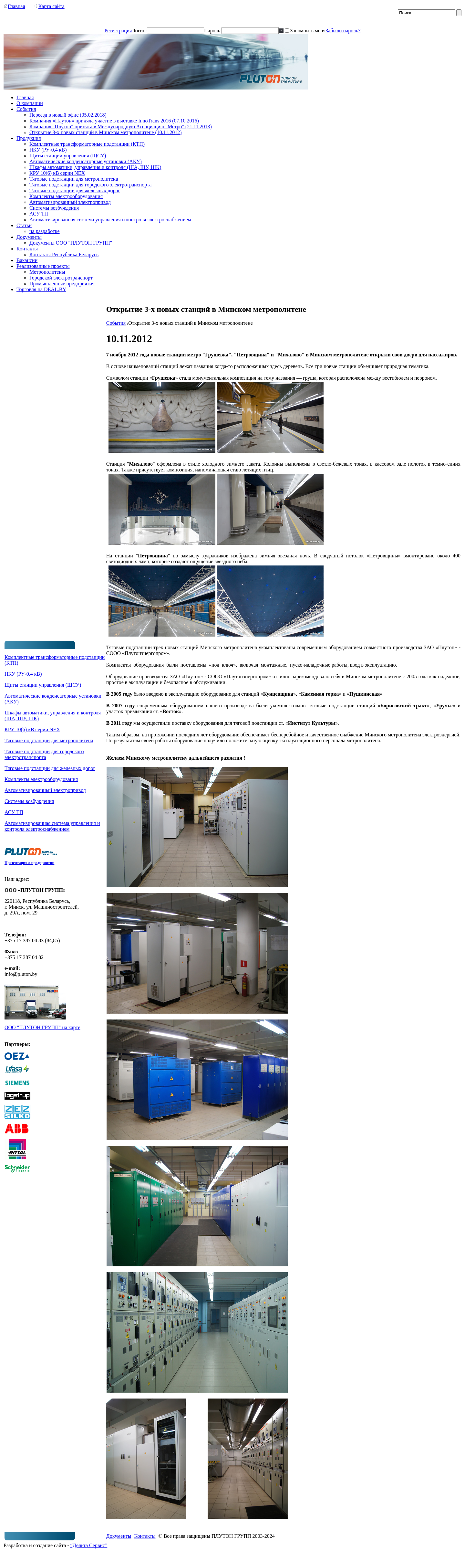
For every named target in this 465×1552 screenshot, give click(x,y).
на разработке (44, 231)
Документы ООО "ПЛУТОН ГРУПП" (70, 243)
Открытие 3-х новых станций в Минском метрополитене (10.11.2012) (105, 132)
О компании (29, 103)
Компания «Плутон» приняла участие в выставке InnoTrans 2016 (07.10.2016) (114, 120)
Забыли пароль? (343, 30)
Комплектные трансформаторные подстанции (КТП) (87, 144)
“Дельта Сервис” (89, 1545)
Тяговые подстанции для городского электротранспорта (90, 184)
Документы (29, 237)
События (26, 109)
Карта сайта (49, 6)
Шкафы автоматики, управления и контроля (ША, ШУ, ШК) (95, 167)
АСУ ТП (38, 213)
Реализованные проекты (43, 266)
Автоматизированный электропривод (70, 202)
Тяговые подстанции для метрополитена (73, 179)
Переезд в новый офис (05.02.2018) (68, 115)
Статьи (24, 225)
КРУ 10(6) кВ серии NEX (57, 173)
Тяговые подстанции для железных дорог (74, 190)
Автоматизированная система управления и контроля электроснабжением (110, 219)
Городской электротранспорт (61, 277)
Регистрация (118, 30)
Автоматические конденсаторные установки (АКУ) (85, 161)
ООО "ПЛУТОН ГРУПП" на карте (42, 1027)
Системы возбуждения (54, 208)
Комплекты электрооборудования (66, 196)
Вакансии (26, 260)
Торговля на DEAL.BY (41, 289)
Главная (14, 6)
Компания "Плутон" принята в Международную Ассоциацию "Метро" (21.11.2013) (120, 126)
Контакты (27, 248)
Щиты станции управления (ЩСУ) (67, 155)
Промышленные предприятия (62, 283)
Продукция (28, 138)
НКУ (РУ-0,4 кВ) (48, 150)
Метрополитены (47, 272)
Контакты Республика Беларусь (63, 254)
